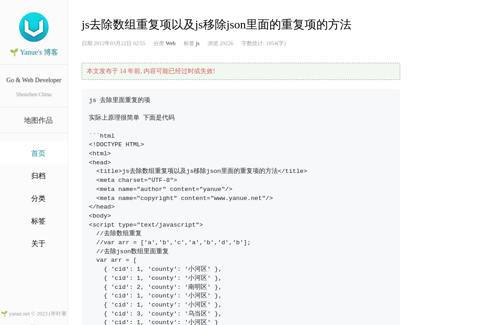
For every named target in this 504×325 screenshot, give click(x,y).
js (197, 43)
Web (171, 43)
